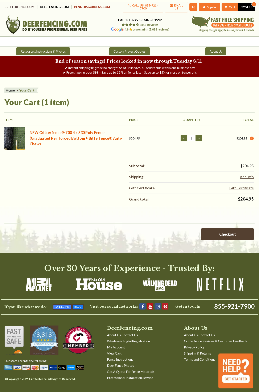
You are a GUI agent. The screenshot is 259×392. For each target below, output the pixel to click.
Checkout (227, 231)
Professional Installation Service (130, 374)
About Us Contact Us (122, 332)
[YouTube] (150, 303)
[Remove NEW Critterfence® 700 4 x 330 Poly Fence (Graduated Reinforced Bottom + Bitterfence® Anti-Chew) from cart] (252, 135)
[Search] (190, 5)
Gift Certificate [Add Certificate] (241, 185)
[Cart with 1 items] (237, 5)
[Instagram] (158, 303)
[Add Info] (247, 173)
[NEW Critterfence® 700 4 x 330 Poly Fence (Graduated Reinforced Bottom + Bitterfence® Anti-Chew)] (191, 135)
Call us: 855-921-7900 (137, 5)
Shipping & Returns (197, 350)
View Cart (114, 350)
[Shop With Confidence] (14, 337)
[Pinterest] (165, 303)
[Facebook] (142, 303)
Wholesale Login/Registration (128, 338)
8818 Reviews (149, 22)
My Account (116, 344)
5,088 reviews (159, 26)
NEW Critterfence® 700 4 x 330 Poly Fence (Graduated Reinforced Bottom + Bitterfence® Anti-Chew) (76, 135)
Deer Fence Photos (120, 362)
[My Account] (206, 5)
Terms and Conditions (199, 356)
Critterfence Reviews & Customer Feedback (215, 338)
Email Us (172, 5)
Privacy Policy (194, 344)
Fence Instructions (120, 356)
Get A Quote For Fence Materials (131, 368)
